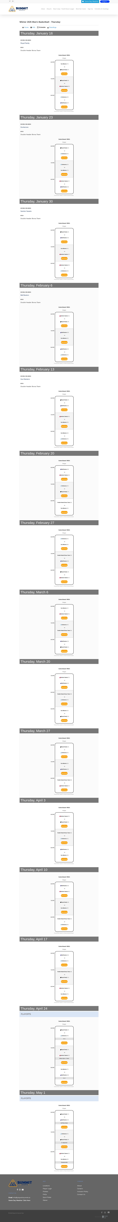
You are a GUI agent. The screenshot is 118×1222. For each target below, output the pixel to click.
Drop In (49, 9)
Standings (51, 27)
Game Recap (64, 73)
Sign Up (90, 9)
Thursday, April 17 (34, 939)
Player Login (47, 1189)
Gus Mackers (64, 63)
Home (25, 27)
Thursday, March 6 (34, 592)
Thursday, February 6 (36, 285)
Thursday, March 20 (35, 661)
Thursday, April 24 (34, 1008)
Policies (45, 1191)
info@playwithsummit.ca (21, 1197)
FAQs (45, 1194)
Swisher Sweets (64, 86)
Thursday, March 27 (35, 731)
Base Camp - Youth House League (63, 9)
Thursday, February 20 (37, 453)
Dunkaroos (64, 97)
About (43, 9)
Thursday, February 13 (37, 369)
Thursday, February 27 (37, 523)
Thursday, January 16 (37, 33)
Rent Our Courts (81, 9)
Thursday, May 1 (33, 1093)
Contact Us (81, 1194)
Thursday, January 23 (37, 117)
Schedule (41, 27)
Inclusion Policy (82, 1191)
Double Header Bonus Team (63, 502)
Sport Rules (47, 1197)
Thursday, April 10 (34, 870)
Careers (80, 1189)
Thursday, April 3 (33, 800)
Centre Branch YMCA (64, 55)
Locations (46, 1186)
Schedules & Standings (102, 9)
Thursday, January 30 (37, 201)
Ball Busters (64, 102)
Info (32, 27)
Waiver (45, 1200)
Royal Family (64, 69)
